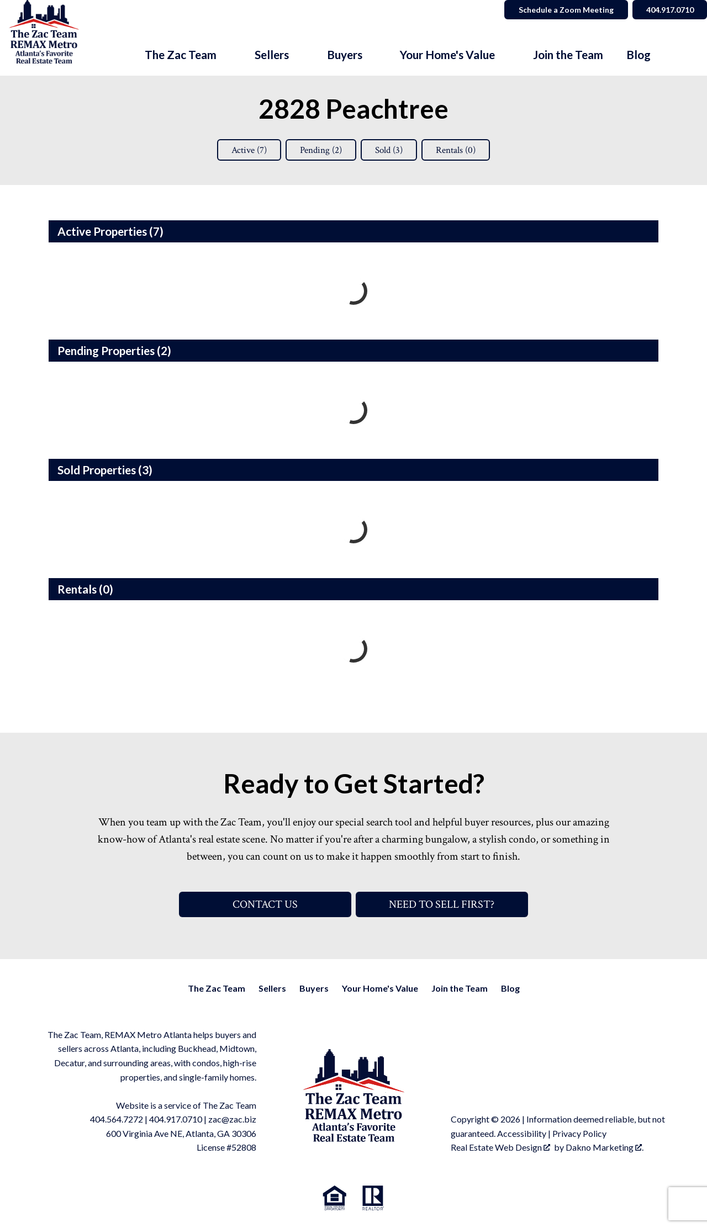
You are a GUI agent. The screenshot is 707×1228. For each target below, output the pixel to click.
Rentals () (461, 150)
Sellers (272, 988)
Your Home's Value (380, 988)
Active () (244, 150)
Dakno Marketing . (604, 1147)
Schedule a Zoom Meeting (564, 9)
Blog (638, 55)
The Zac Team (216, 988)
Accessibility (521, 1133)
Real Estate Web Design (500, 1147)
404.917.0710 (175, 1119)
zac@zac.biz (232, 1119)
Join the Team (568, 55)
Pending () (320, 150)
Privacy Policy (579, 1133)
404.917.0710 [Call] (669, 9)
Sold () (391, 150)
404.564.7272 (116, 1119)
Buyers (314, 988)
